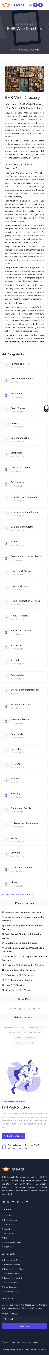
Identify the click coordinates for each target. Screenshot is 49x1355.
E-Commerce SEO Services (17, 975)
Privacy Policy (9, 1349)
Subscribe (25, 1326)
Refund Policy (40, 1349)
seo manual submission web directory (24, 1032)
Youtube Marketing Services (18, 970)
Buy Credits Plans (11, 1264)
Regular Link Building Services (19, 943)
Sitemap (7, 1246)
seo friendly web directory (24, 1043)
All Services (8, 1224)
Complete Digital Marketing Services (23, 965)
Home (12, 50)
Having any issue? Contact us (18, 894)
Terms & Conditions (24, 1349)
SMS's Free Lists (11, 1282)
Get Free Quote (13, 1136)
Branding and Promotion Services (21, 912)
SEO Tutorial (9, 1287)
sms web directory (37, 1027)
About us (7, 1215)
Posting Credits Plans (13, 1269)
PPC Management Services (18, 980)
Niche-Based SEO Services (17, 990)
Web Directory (10, 1291)
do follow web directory (24, 1037)
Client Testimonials (11, 1242)
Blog (5, 1237)
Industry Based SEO (12, 1278)
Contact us (8, 1233)
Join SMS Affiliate (11, 1273)
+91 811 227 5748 (19, 1148)
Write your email (10, 1313)
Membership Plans (11, 1260)
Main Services (9, 1220)
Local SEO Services (13, 985)
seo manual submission (14, 1027)
